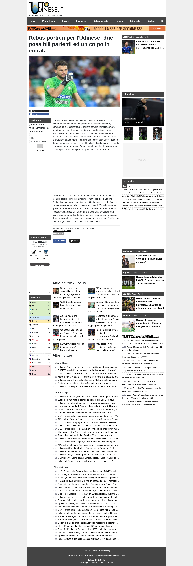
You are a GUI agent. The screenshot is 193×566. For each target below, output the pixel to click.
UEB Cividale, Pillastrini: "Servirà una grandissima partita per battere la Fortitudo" (96, 425)
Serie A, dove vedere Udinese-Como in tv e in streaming (84, 383)
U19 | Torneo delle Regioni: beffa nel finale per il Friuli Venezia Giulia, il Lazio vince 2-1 (99, 471)
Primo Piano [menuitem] (48, 21)
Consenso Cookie (90, 550)
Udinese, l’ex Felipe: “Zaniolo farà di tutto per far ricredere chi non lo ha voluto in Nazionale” (101, 386)
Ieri (130, 186)
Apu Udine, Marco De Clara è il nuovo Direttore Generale (85, 536)
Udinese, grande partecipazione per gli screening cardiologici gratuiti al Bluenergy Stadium (101, 403)
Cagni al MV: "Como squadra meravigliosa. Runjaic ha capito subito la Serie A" (95, 458)
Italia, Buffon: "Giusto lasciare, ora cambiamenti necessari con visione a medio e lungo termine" (103, 487)
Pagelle (126, 272)
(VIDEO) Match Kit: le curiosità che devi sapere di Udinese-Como (89, 370)
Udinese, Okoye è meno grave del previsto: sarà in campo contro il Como (93, 454)
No (32, 138)
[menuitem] (162, 21)
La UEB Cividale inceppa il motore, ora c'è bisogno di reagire (72, 347)
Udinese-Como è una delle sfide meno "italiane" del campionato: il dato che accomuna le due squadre (106, 380)
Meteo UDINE (40, 265)
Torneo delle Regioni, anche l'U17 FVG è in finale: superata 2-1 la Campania (94, 516)
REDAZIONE (84, 555)
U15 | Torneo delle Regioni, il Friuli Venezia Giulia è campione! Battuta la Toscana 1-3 (98, 442)
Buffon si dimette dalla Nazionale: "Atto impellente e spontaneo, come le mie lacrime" (98, 523)
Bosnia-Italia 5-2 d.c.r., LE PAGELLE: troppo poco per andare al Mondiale (150, 280)
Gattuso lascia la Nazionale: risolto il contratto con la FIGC (86, 413)
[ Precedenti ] (40, 258)
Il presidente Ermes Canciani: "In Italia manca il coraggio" (150, 258)
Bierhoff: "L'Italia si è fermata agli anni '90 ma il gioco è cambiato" (89, 529)
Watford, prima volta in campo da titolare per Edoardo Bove (86, 400)
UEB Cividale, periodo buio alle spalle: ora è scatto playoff (70, 305)
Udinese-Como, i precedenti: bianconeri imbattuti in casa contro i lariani (92, 367)
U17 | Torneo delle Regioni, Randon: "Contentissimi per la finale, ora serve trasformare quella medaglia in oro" (110, 510)
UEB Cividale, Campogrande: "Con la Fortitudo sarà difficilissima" (89, 422)
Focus (62, 228)
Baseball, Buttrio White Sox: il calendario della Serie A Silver (86, 474)
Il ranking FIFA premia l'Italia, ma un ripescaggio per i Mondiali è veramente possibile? (99, 481)
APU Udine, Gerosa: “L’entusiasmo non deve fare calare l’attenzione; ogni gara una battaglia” (102, 419)
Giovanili (127, 315)
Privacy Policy (104, 550)
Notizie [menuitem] (119, 21)
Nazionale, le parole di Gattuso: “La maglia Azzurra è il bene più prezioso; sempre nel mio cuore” (104, 406)
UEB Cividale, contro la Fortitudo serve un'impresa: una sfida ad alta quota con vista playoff (101, 373)
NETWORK (72, 555)
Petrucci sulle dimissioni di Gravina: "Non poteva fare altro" (86, 435)
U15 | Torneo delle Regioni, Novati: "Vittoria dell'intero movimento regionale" (94, 429)
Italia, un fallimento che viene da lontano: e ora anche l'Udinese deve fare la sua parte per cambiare (105, 513)
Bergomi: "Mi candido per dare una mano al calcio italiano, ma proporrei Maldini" (96, 500)
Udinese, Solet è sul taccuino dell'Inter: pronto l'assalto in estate (88, 438)
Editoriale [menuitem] (135, 21)
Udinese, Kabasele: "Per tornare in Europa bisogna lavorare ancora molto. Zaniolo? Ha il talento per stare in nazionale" (114, 494)
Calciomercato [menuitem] (100, 21)
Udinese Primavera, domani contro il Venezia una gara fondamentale (90, 397)
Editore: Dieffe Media (96, 560)
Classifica (35, 297)
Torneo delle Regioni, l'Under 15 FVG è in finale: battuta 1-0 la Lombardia (93, 519)
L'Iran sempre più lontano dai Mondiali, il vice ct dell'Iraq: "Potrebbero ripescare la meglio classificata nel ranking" (111, 490)
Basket (126, 294)
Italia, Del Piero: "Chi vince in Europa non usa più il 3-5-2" (85, 461)
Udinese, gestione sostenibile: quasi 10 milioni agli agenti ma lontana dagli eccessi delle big (101, 497)
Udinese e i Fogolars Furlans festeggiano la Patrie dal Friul (86, 448)
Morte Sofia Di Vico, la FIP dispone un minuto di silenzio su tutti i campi (92, 377)
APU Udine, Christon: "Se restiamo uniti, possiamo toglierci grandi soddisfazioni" (96, 445)
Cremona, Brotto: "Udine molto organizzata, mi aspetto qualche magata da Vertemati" (98, 432)
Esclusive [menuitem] (81, 21)
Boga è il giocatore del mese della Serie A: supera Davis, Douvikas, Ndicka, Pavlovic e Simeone (103, 484)
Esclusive (127, 251)
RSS (123, 555)
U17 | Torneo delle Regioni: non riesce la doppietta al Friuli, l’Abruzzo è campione (96, 416)
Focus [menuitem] (65, 21)
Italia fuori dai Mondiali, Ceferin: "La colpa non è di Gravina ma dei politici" (93, 532)
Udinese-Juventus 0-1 (134, 122)
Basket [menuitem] (150, 21)
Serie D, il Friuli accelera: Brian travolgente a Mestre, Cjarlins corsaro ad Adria (95, 478)
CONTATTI (107, 555)
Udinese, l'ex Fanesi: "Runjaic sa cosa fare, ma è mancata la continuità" (92, 451)
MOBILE (116, 555)
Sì (32, 134)
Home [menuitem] (32, 21)
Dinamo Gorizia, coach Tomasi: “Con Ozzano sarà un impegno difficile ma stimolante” (98, 409)
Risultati (40, 150)
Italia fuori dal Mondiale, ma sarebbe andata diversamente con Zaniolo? (150, 44)
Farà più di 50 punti (38, 141)
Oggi (124, 186)
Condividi (60, 241)
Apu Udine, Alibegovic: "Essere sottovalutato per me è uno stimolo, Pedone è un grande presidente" (105, 503)
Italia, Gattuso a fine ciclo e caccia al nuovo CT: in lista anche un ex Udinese (94, 539)
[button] (40, 146)
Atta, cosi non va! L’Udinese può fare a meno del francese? (106, 347)
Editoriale (128, 37)
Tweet (74, 241)
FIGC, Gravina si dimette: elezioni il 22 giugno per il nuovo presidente (91, 526)
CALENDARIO (96, 555)
